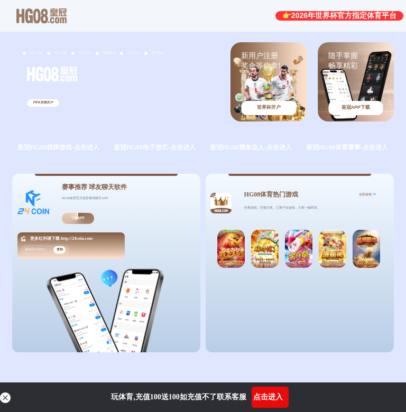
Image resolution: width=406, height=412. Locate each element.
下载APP (78, 218)
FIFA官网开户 (43, 102)
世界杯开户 (269, 107)
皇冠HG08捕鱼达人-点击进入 (251, 147)
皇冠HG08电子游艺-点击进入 (155, 147)
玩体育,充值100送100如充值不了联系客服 (178, 397)
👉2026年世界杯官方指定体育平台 (339, 15)
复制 (60, 249)
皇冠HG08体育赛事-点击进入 (347, 147)
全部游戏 (365, 194)
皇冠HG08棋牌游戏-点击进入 (58, 147)
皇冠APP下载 (356, 107)
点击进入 (268, 397)
